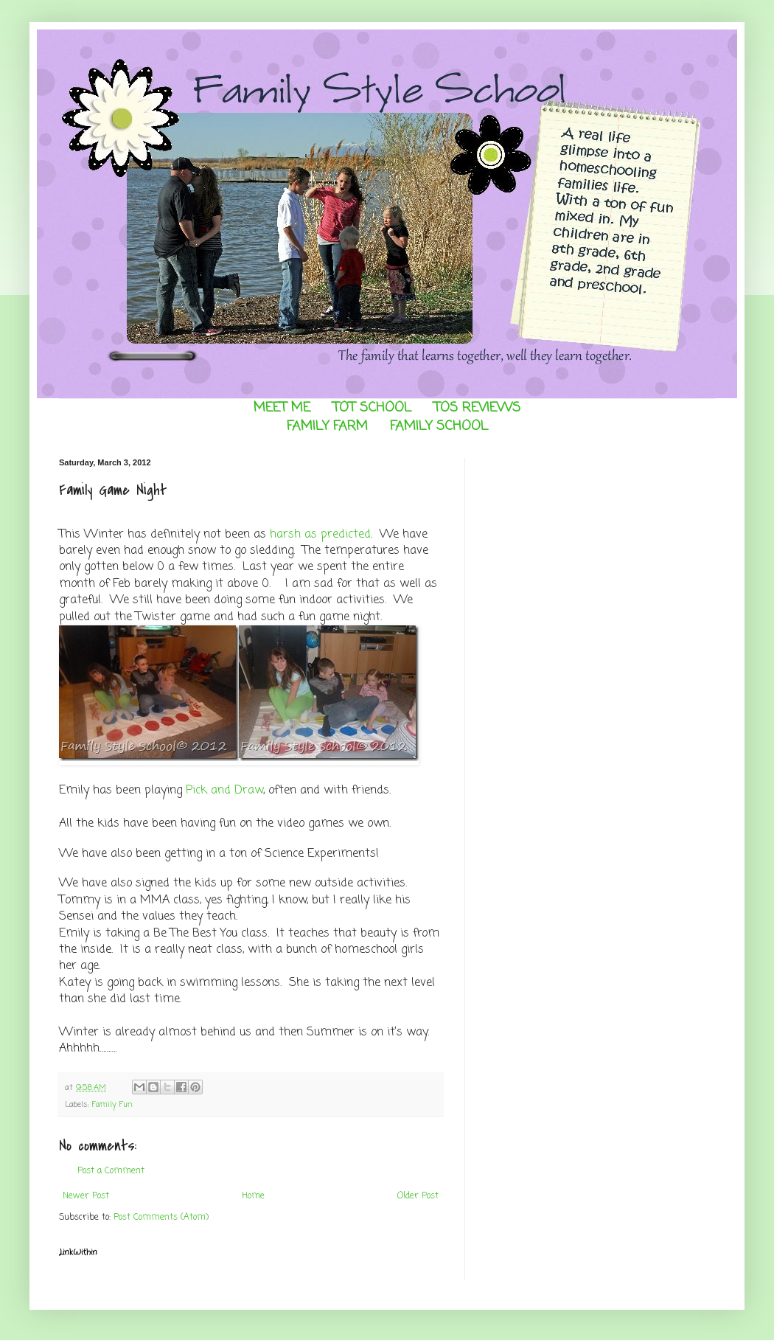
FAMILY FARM (327, 426)
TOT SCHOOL (371, 408)
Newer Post (86, 1196)
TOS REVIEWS (476, 408)
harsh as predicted (320, 535)
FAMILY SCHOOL (439, 426)
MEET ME (282, 408)
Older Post (418, 1196)
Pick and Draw (224, 790)
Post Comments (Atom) (161, 1217)
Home (253, 1196)
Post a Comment (110, 1171)
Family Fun (112, 1105)
